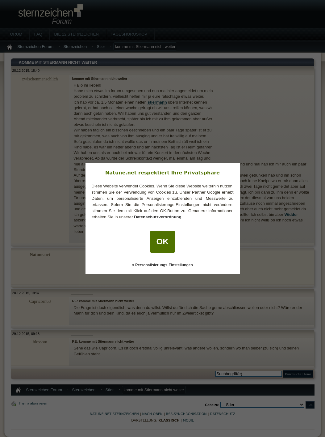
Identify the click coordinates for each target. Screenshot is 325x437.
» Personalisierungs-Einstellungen (162, 265)
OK (162, 241)
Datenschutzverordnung (157, 217)
